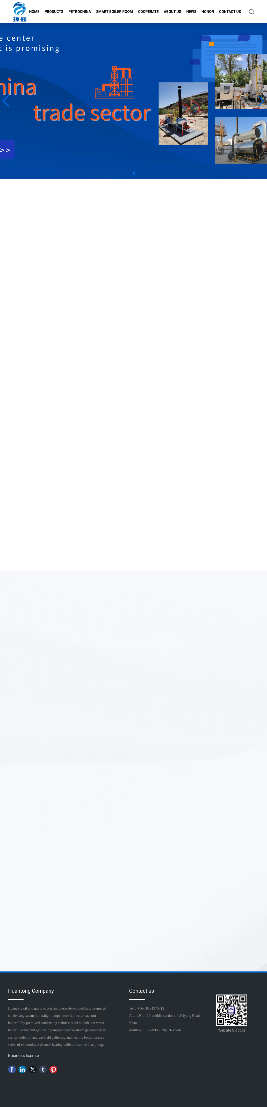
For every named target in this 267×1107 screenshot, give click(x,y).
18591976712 (154, 1008)
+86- (140, 1008)
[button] (134, 173)
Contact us (141, 991)
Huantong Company (31, 991)
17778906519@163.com (163, 1030)
